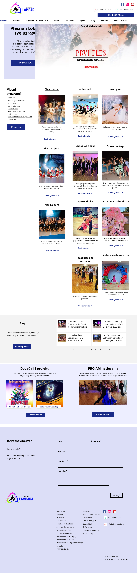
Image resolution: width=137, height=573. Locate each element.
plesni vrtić (12, 98)
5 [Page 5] (100, 349)
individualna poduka (16, 114)
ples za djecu (13, 100)
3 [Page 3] (91, 349)
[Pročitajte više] (22, 346)
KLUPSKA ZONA (62, 549)
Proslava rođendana (64, 524)
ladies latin (12, 103)
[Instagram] (127, 4)
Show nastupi (88, 533)
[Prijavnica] (16, 127)
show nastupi (13, 119)
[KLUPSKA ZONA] (116, 15)
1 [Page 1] (82, 349)
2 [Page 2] (86, 349)
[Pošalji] (116, 495)
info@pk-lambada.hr (105, 9)
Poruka (62, 471)
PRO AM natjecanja (64, 533)
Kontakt (62, 461)
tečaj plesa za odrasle (16, 111)
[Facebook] (122, 4)
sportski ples (13, 108)
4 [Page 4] (95, 349)
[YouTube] (132, 4)
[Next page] (105, 349)
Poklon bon (61, 520)
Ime (60, 441)
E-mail (61, 451)
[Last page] (109, 349)
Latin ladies (87, 518)
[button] (16, 20)
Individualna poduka (91, 530)
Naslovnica (60, 511)
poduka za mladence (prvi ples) (20, 117)
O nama (59, 514)
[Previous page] (78, 349)
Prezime (95, 441)
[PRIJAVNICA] (25, 63)
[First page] (73, 349)
